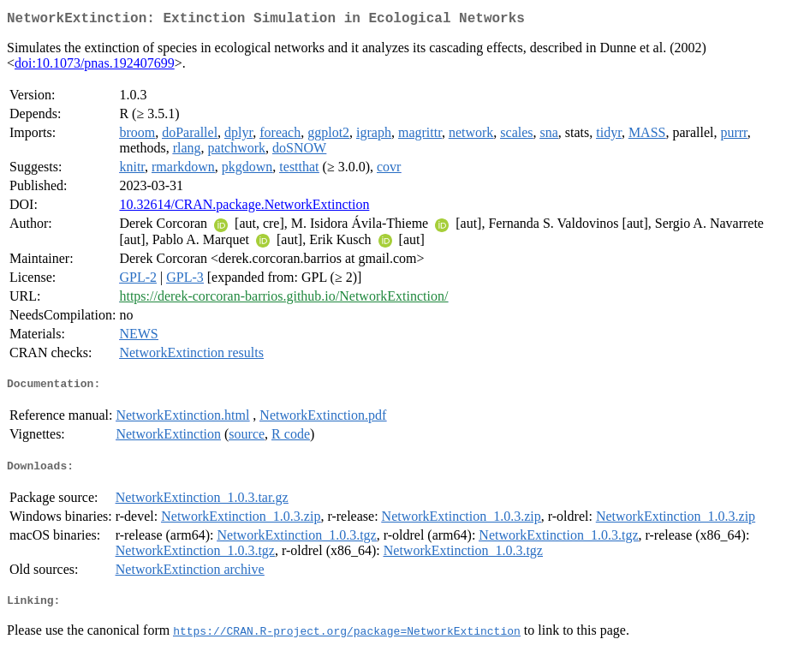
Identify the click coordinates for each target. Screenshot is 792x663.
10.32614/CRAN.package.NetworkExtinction (244, 207)
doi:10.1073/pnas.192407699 (95, 66)
